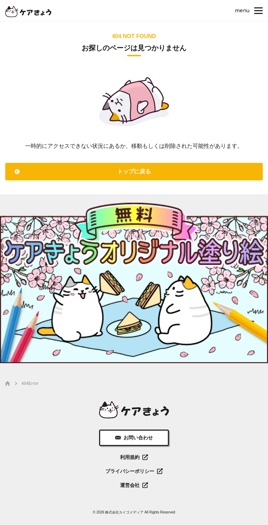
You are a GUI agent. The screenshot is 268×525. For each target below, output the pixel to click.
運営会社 (130, 485)
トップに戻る (134, 171)
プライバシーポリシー (129, 471)
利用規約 (130, 457)
